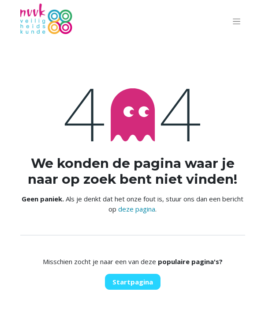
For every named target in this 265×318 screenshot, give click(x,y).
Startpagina (132, 281)
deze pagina (136, 208)
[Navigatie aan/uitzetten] (236, 21)
